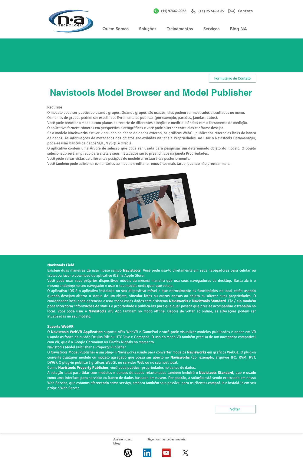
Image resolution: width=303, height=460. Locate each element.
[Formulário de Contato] (232, 78)
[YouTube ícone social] (166, 453)
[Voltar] (235, 409)
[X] (185, 453)
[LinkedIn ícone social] (147, 453)
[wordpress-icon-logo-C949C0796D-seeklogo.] (128, 453)
